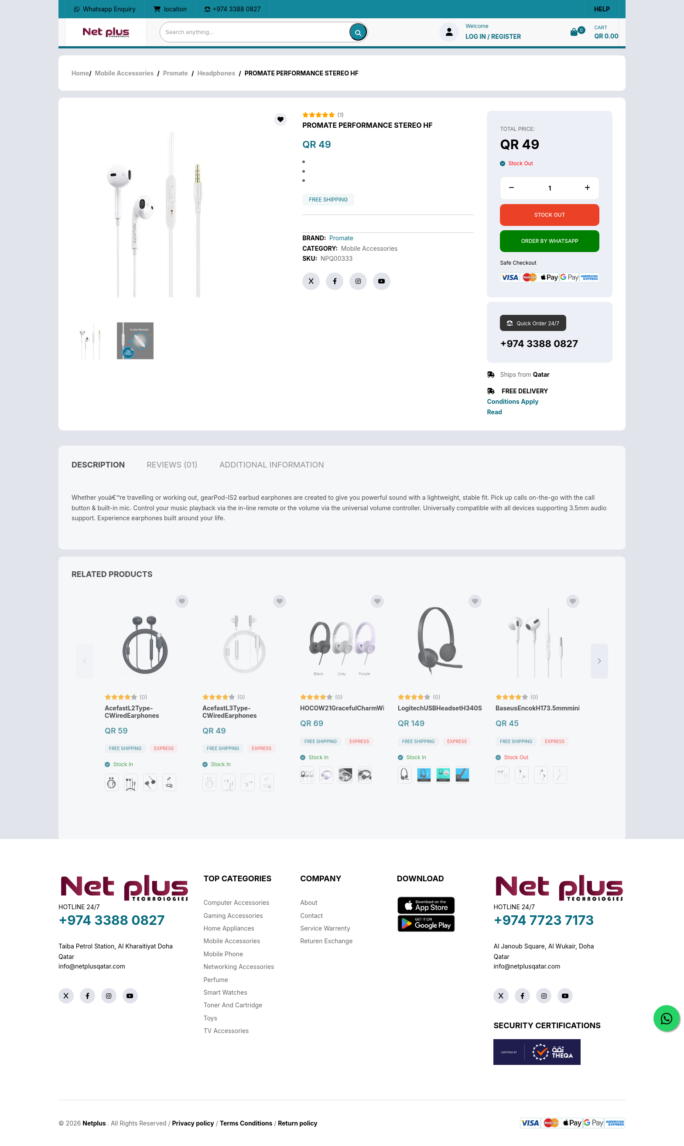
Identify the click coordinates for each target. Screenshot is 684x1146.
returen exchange (326, 941)
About (308, 902)
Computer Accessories (237, 902)
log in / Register (493, 36)
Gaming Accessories (233, 915)
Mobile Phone (223, 954)
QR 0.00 (606, 36)
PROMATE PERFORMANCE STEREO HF (367, 125)
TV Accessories (226, 1030)
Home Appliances (229, 928)
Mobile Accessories (124, 73)
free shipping (328, 200)
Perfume (216, 979)
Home (80, 73)
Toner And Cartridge (233, 1005)
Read (494, 412)
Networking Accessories (239, 966)
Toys (210, 1018)
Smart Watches (225, 992)
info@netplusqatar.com (91, 966)
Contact (311, 915)
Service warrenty (325, 928)
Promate (175, 73)
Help (602, 9)
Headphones (216, 73)
